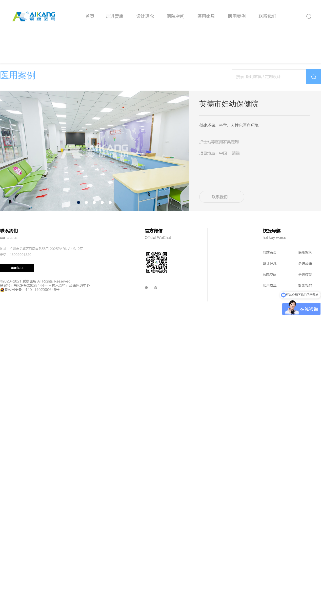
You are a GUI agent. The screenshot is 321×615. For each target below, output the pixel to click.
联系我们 (267, 16)
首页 (89, 16)
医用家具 (206, 16)
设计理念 (145, 16)
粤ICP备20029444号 (31, 370)
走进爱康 (114, 16)
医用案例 (237, 16)
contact (17, 352)
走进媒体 (305, 359)
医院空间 (175, 16)
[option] (94, 151)
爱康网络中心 (79, 370)
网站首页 (270, 337)
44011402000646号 (42, 374)
